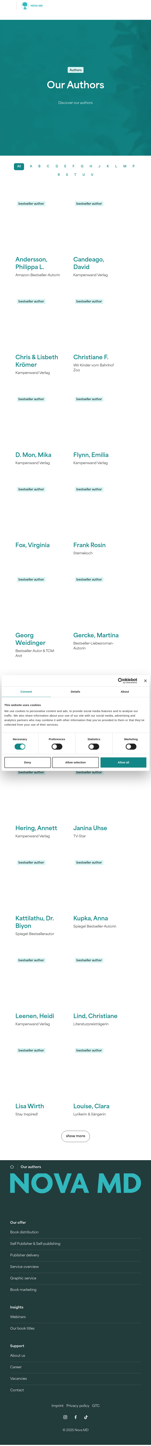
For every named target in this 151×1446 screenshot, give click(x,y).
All (18, 167)
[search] (137, 5)
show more (75, 1137)
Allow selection (75, 762)
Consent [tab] (26, 691)
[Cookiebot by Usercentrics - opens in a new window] (120, 681)
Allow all (123, 762)
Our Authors (75, 86)
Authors (76, 70)
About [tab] (125, 691)
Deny (27, 762)
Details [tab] (75, 691)
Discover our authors (75, 103)
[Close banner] (145, 680)
